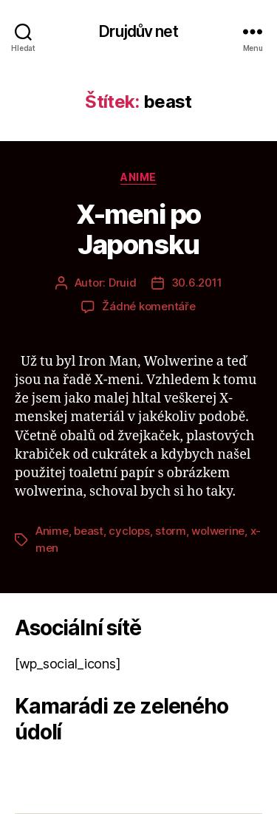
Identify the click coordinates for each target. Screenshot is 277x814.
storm (170, 531)
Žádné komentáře (148, 306)
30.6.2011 (196, 283)
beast (88, 531)
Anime (138, 177)
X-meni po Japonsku (138, 229)
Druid (123, 283)
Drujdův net (138, 31)
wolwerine (217, 531)
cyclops (129, 531)
